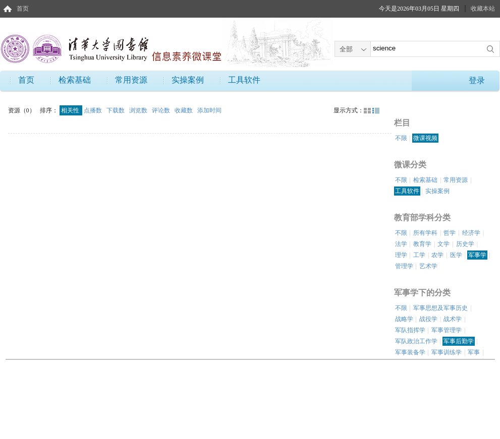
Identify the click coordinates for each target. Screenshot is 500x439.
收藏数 (184, 110)
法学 (401, 243)
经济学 (471, 232)
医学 (456, 255)
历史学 (465, 243)
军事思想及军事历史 (440, 307)
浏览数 (139, 110)
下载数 (116, 110)
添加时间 (209, 110)
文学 (443, 243)
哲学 (449, 232)
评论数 (162, 110)
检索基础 (75, 80)
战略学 (404, 319)
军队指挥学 (410, 330)
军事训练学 (446, 352)
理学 (401, 255)
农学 (437, 255)
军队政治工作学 (416, 341)
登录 (477, 80)
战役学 (428, 319)
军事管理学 (446, 330)
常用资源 (131, 80)
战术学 (452, 319)
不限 (401, 138)
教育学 (422, 243)
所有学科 (425, 232)
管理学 (404, 266)
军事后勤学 (458, 341)
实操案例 (188, 80)
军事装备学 (410, 352)
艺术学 (428, 266)
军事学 (477, 255)
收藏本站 (483, 8)
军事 (474, 352)
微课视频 (425, 138)
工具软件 (244, 80)
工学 (419, 255)
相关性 (71, 110)
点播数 (93, 110)
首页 (23, 8)
